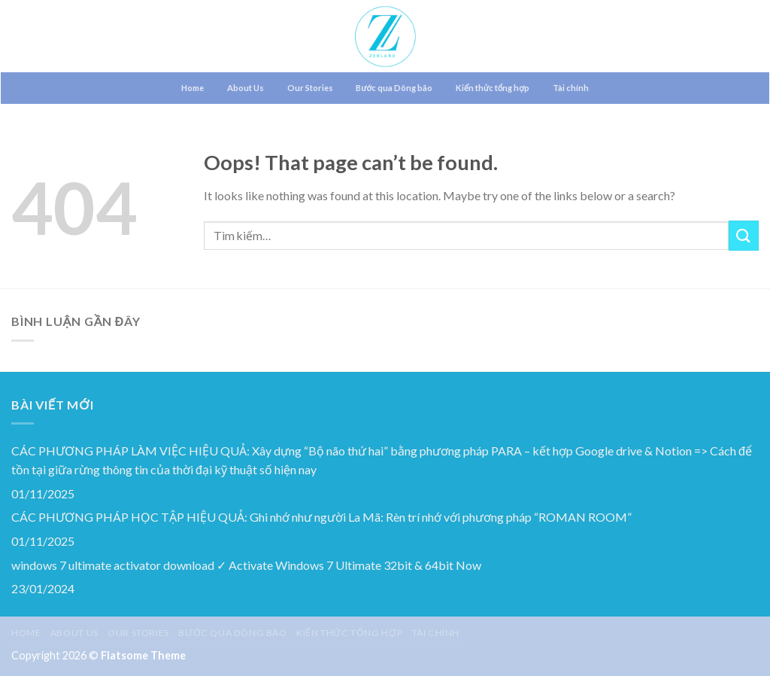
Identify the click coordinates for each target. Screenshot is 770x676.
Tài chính (571, 88)
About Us (245, 88)
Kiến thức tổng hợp (492, 88)
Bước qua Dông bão (394, 88)
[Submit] (744, 235)
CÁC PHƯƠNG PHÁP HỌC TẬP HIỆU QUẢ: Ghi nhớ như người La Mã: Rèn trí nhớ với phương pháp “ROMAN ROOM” (321, 517)
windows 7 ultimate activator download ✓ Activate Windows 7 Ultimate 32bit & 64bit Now (246, 565)
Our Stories (310, 88)
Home (192, 88)
